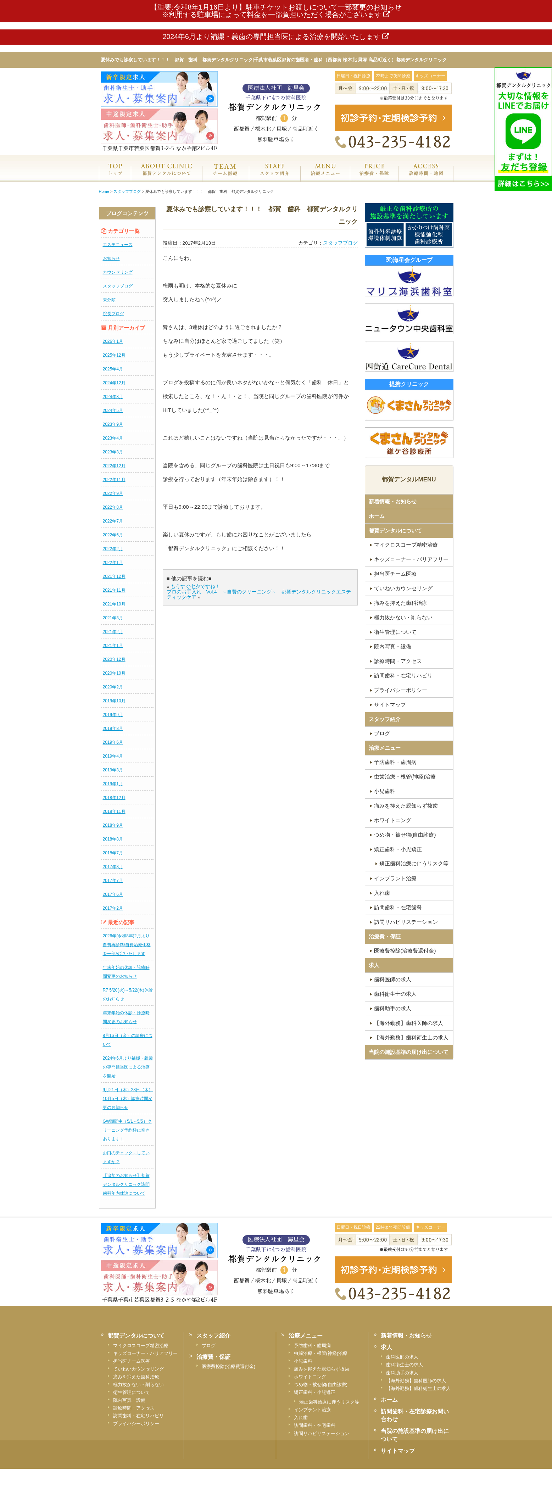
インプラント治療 (395, 878)
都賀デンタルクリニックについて (166, 177)
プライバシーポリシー (400, 690)
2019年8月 (113, 728)
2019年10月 (114, 700)
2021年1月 (113, 645)
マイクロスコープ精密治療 (406, 545)
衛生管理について (395, 632)
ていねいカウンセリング (403, 588)
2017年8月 (113, 866)
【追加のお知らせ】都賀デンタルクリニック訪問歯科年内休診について (126, 1184)
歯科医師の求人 (392, 979)
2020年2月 (113, 687)
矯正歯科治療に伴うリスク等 (413, 863)
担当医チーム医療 (395, 574)
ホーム (115, 177)
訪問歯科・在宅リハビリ (403, 676)
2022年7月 (113, 521)
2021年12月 (114, 576)
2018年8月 (113, 839)
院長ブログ (113, 313)
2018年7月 (113, 852)
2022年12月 (114, 465)
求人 (374, 965)
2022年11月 (114, 479)
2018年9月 (113, 825)
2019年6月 (113, 742)
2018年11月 (114, 811)
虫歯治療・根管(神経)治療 (405, 777)
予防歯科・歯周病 (395, 762)
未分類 (109, 299)
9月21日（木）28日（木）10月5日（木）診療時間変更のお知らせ (128, 1098)
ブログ (382, 733)
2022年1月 (113, 562)
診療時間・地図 (425, 177)
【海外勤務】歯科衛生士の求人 (411, 1037)
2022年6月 (113, 534)
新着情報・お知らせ (393, 501)
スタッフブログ (118, 286)
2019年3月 (113, 770)
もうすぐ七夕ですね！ (195, 586)
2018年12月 (114, 797)
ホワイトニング (392, 820)
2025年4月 (113, 369)
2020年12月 (114, 659)
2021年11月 (114, 590)
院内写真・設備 (392, 646)
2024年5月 (113, 410)
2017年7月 (113, 880)
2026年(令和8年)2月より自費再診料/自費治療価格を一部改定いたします (127, 944)
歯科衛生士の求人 (395, 994)
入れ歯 (382, 893)
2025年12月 (114, 355)
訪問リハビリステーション (406, 922)
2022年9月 (113, 493)
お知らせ (111, 258)
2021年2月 (113, 631)
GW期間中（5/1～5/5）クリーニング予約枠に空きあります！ (127, 1130)
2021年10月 (114, 604)
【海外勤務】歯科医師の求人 (408, 1023)
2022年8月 (113, 507)
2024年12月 (114, 382)
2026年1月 (113, 341)
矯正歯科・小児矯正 (398, 849)
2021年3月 (113, 617)
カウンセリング (118, 272)
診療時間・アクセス (398, 661)
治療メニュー (325, 177)
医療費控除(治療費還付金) (405, 951)
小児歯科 (384, 791)
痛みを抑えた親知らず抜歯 (406, 806)
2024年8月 (113, 396)
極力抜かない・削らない (403, 617)
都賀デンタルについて (395, 531)
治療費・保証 (374, 177)
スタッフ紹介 (274, 177)
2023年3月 (113, 452)
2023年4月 (113, 438)
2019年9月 (113, 714)
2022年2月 (113, 548)
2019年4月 (113, 756)
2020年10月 (114, 673)
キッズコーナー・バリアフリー (411, 559)
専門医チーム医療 (225, 177)
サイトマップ (390, 705)
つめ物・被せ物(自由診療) (405, 835)
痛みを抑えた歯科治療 (400, 603)
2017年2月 (113, 908)
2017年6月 (113, 894)
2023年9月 (113, 424)
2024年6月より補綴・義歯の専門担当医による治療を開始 (128, 1067)
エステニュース (118, 244)
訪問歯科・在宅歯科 (398, 907)
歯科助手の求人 (392, 1008)
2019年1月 (113, 783)
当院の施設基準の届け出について (408, 1052)
